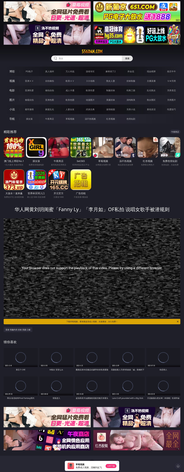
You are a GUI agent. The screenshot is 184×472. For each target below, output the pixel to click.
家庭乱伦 (49, 109)
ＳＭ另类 (171, 80)
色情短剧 (131, 118)
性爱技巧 (171, 109)
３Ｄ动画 (90, 80)
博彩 (12, 71)
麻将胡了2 (111, 71)
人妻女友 (70, 109)
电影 (12, 90)
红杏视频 (110, 118)
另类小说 (131, 109)
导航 (12, 119)
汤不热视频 (90, 118)
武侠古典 (90, 109)
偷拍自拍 (49, 90)
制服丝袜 (110, 90)
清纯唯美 (131, 99)
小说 (12, 109)
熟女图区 (151, 99)
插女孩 (29, 118)
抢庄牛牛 (171, 71)
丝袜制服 (131, 80)
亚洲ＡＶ (29, 80)
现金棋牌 (151, 71)
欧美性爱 (90, 90)
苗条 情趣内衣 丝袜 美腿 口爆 (18, 329)
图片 (12, 100)
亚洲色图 (49, 99)
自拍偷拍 (49, 80)
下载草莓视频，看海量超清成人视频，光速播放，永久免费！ (122, 321)
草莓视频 (70, 118)
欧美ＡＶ (70, 80)
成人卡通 (70, 90)
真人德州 (49, 71)
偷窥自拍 (29, 99)
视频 (12, 81)
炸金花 (131, 71)
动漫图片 (90, 99)
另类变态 (171, 90)
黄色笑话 (151, 109)
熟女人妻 (110, 80)
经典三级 (131, 90)
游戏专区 (90, 71)
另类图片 (171, 99)
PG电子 (29, 71)
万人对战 (70, 71)
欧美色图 (70, 99)
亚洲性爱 (29, 90)
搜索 (127, 58)
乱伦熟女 (151, 90)
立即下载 (111, 466)
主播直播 (151, 80)
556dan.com (92, 51)
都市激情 (29, 109)
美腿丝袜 (110, 99)
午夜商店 (49, 118)
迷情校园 (110, 109)
